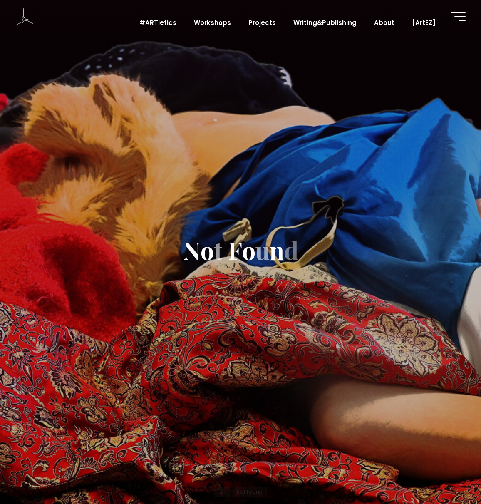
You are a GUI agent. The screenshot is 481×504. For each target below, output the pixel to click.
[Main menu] (458, 16)
